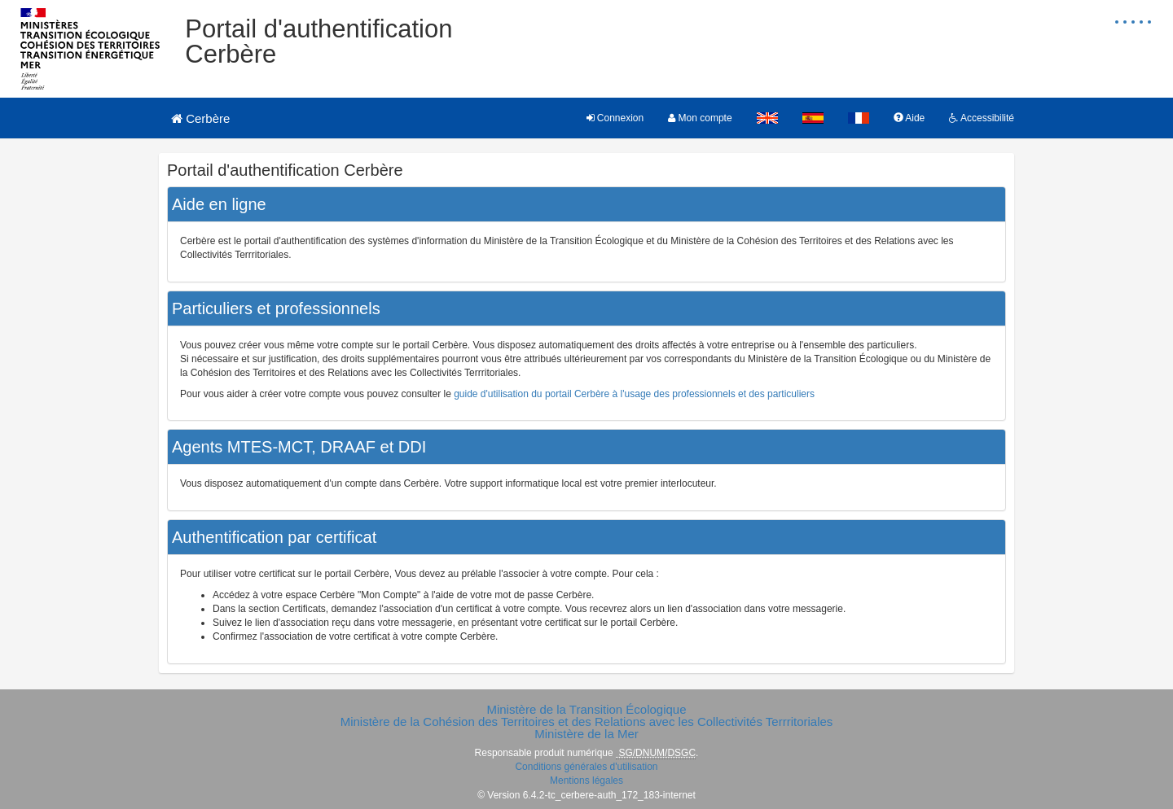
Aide (909, 118)
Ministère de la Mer (586, 734)
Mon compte (699, 118)
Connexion (615, 118)
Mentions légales (586, 780)
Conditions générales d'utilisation (586, 766)
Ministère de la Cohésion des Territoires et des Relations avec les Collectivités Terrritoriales (586, 721)
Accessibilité (981, 118)
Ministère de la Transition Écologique (586, 709)
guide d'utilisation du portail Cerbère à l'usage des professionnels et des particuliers (634, 394)
